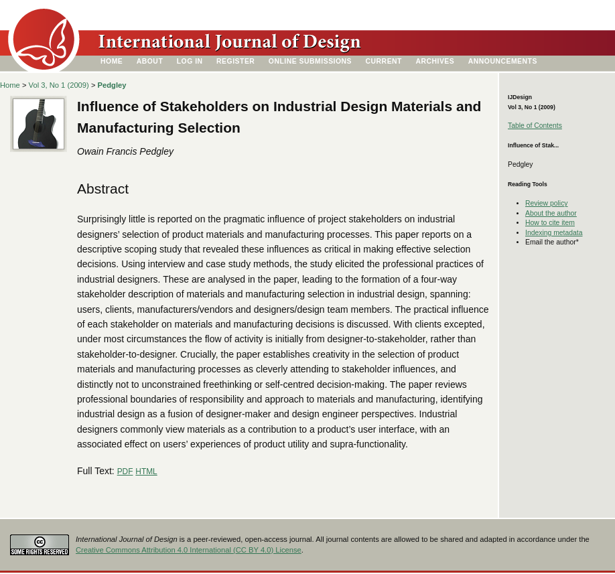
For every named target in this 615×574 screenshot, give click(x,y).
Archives (434, 61)
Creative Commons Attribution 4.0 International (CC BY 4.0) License (188, 550)
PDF (125, 471)
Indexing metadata (554, 232)
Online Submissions (310, 61)
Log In (190, 61)
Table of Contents (535, 125)
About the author (551, 213)
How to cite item (550, 222)
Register (235, 61)
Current (384, 61)
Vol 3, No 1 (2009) (59, 85)
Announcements (502, 61)
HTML (146, 471)
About (150, 61)
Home (111, 61)
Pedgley (112, 85)
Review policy (546, 203)
